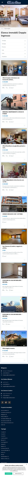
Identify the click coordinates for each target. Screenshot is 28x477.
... (12, 119)
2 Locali (2, 434)
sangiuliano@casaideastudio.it (9, 386)
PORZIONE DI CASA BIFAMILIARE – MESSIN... (12, 281)
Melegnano (3, 414)
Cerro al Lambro (6, 177)
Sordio (2, 424)
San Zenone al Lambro (7, 75)
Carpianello (5, 345)
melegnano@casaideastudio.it (9, 375)
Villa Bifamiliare (4, 456)
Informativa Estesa (14, 470)
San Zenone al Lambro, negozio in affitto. (12, 247)
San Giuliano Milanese (14, 211)
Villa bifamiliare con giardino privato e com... (13, 147)
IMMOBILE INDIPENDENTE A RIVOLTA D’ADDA (13, 113)
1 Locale (2, 432)
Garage (2, 444)
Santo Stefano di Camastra (8, 277)
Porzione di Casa (4, 448)
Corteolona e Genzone (5, 412)
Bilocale (2, 440)
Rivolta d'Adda (6, 109)
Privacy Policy (4, 462)
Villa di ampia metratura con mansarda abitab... (10, 79)
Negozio (2, 446)
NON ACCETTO (18, 473)
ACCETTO (8, 473)
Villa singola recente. (8, 348)
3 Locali (2, 436)
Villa (2, 454)
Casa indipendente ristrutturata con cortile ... (13, 181)
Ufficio (2, 452)
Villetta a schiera (4, 458)
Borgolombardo (6, 211)
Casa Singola (3, 442)
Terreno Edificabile (4, 450)
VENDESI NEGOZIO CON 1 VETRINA (12, 214)
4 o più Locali (3, 438)
